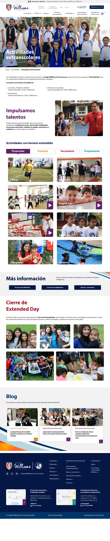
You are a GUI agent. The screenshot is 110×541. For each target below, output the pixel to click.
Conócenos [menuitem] (27, 13)
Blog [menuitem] (61, 7)
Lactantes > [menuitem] (53, 461)
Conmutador (92, 504)
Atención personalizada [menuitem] (57, 13)
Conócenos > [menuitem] (96, 461)
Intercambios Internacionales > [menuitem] (72, 467)
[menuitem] (97, 14)
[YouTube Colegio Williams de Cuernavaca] (12, 474)
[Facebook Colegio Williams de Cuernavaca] (7, 474)
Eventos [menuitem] (67, 7)
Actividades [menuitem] (69, 13)
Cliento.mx (100, 515)
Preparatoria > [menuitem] (54, 479)
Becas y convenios (87, 287)
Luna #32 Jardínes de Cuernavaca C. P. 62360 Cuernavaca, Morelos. (89, 498)
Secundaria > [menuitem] (54, 475)
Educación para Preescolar (52, 428)
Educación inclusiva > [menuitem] (74, 476)
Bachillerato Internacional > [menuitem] (75, 462)
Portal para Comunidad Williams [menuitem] (52, 7)
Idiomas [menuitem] (46, 13)
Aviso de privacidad (55, 515)
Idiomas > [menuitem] (69, 479)
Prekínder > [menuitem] (53, 464)
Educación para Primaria (19, 428)
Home (7, 70)
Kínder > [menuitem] (52, 468)
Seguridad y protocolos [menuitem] (41, 7)
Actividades (15, 70)
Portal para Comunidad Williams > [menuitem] (95, 470)
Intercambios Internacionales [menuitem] (82, 13)
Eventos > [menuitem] (69, 483)
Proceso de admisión (22, 287)
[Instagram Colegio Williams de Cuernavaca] (17, 474)
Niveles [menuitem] (37, 13)
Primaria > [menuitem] (53, 472)
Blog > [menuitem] (93, 464)
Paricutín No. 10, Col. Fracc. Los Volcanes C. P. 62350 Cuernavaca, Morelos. (40, 498)
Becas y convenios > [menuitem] (73, 472)
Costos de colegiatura (55, 287)
